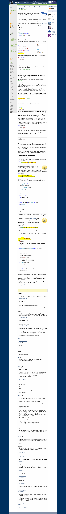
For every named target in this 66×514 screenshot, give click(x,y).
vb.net (11, 108)
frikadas (11, 84)
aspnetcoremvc (12, 68)
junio (11, 31)
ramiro (19, 338)
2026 (11, 11)
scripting (11, 98)
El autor (43, 1)
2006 (11, 59)
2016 (11, 22)
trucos (11, 105)
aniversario (11, 65)
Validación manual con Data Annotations (14, 51)
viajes (11, 109)
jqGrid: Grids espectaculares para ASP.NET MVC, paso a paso (54, 16)
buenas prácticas (12, 74)
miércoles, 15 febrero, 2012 (23, 310)
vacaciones (11, 106)
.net (10, 63)
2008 (11, 57)
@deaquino (19, 295)
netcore (11, 93)
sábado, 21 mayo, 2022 (22, 503)
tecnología (11, 104)
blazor (11, 71)
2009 (11, 56)
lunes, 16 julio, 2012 (22, 427)
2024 (11, 13)
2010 (11, 55)
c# (10, 75)
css (10, 78)
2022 (11, 15)
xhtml (11, 112)
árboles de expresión (33, 218)
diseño (11, 81)
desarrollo (11, 80)
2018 (11, 20)
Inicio (40, 1)
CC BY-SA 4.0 (42, 513)
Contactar (46, 1)
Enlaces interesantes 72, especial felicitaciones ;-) (13, 40)
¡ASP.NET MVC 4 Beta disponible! (13, 42)
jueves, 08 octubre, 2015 (22, 461)
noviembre (12, 28)
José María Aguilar (20, 463)
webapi (11, 111)
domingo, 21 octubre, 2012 (23, 445)
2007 (11, 58)
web (10, 110)
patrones (11, 95)
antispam (11, 66)
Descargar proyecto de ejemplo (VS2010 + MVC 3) (24, 284)
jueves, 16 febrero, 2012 (22, 356)
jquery (11, 89)
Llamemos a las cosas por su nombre (13, 48)
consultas (11, 77)
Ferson (19, 381)
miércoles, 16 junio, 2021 (22, 476)
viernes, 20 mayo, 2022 (22, 490)
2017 (11, 21)
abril (11, 33)
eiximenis (19, 357)
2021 (11, 16)
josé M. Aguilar (20, 300)
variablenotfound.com (12, 107)
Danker (19, 504)
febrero (12, 35)
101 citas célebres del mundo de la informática (53, 27)
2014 (11, 24)
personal (11, 96)
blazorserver (11, 72)
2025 (11, 12)
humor (11, 87)
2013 (11, 25)
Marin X (19, 472)
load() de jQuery (23, 72)
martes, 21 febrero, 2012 (22, 394)
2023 (11, 14)
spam (11, 102)
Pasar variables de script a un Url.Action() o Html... (13, 44)
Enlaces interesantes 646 (54, 23)
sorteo (11, 101)
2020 (11, 17)
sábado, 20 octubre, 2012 (22, 435)
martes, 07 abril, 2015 (22, 456)
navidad (11, 92)
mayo (11, 32)
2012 (11, 26)
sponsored (11, 103)
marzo (12, 34)
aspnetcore (11, 67)
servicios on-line (12, 99)
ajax (10, 64)
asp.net (22, 291)
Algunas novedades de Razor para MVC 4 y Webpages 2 (14, 38)
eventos (11, 83)
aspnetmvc (11, 69)
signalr (11, 100)
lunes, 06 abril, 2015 (22, 452)
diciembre (12, 27)
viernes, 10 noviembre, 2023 (23, 507)
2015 (11, 23)
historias (11, 86)
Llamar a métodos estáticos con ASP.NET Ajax (53, 19)
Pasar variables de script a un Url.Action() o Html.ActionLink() (54, 31)
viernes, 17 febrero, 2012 (22, 365)
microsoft (11, 90)
